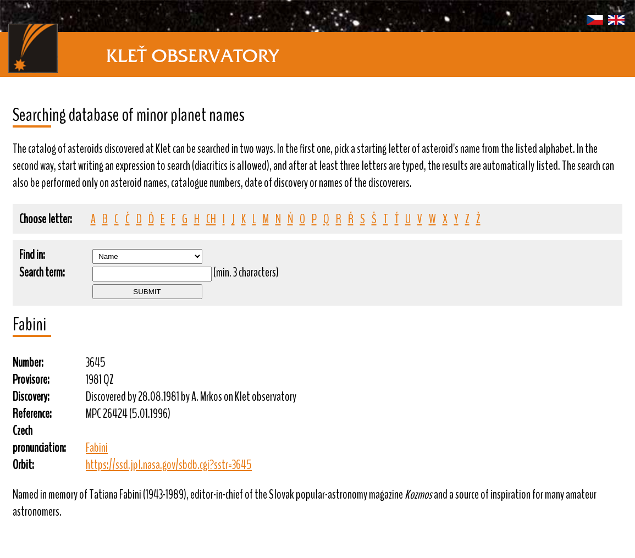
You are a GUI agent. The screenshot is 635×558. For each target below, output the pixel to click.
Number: (28, 362)
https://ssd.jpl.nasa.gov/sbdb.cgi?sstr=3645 (169, 464)
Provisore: (31, 379)
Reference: (32, 413)
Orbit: (23, 464)
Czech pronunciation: (39, 439)
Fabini (97, 447)
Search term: (42, 272)
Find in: (32, 254)
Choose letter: (45, 219)
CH (211, 219)
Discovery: (31, 396)
